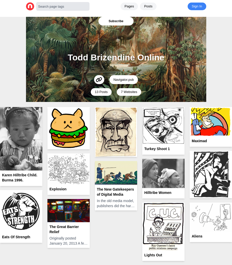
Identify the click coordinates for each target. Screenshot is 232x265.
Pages (129, 6)
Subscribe (116, 21)
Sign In (197, 6)
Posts (148, 6)
